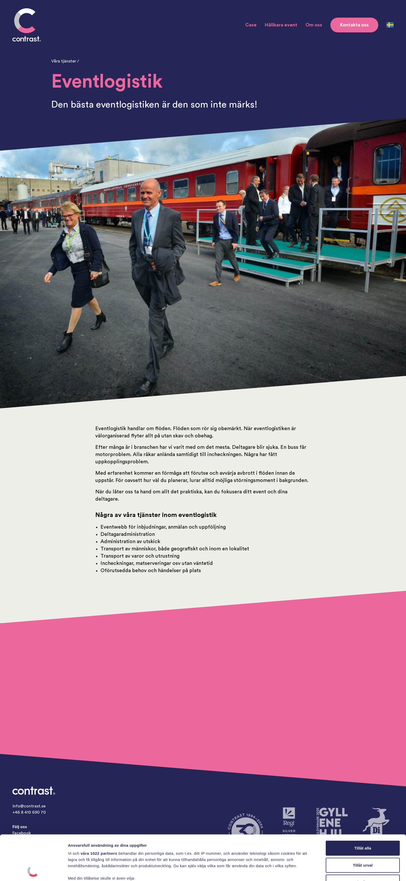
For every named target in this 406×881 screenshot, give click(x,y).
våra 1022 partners (99, 811)
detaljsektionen (248, 856)
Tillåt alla (362, 806)
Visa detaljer (281, 871)
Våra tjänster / (65, 61)
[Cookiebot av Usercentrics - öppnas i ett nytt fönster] (33, 871)
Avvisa (363, 840)
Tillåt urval (363, 823)
